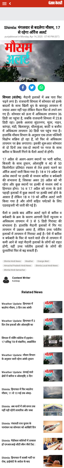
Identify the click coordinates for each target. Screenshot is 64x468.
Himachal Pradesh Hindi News (17, 266)
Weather (29, 261)
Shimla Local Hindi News (47, 266)
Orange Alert (43, 261)
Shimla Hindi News (12, 261)
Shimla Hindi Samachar (14, 270)
